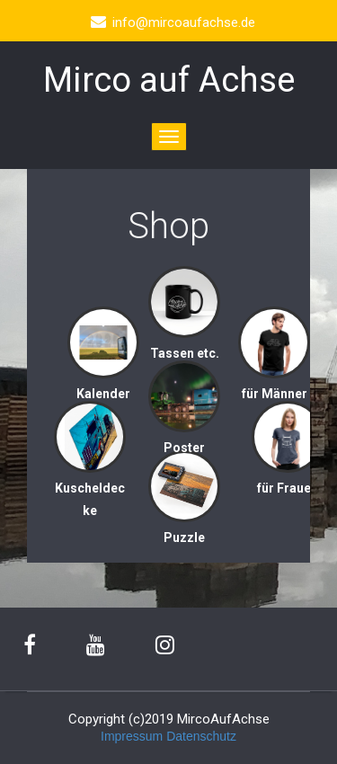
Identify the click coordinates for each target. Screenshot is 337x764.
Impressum (132, 736)
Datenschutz (201, 736)
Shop (168, 226)
